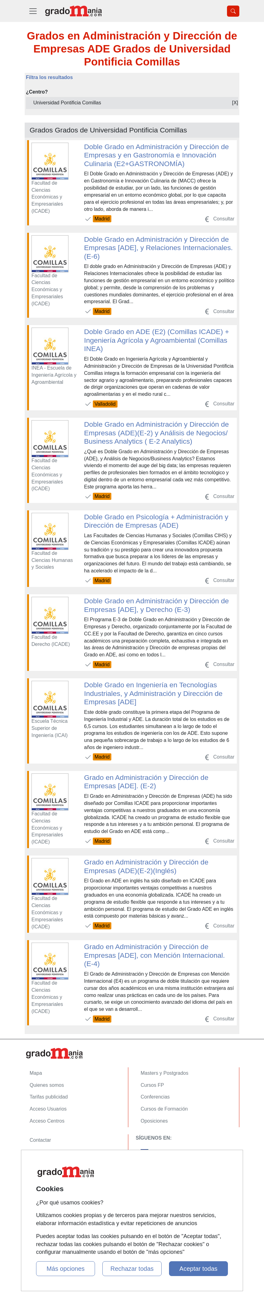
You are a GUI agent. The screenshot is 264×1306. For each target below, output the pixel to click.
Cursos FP (152, 1085)
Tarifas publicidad (49, 1096)
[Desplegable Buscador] (233, 11)
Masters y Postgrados (164, 1073)
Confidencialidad (48, 1152)
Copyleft (39, 1175)
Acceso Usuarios (48, 1108)
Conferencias (155, 1096)
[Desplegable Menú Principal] (33, 10)
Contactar (40, 1140)
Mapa (36, 1073)
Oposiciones (154, 1121)
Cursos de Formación (164, 1108)
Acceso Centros (47, 1121)
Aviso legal (41, 1164)
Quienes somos (47, 1085)
